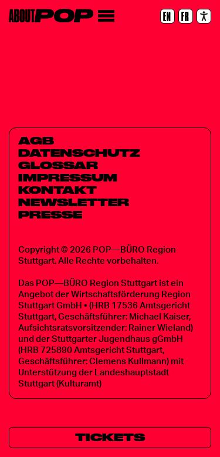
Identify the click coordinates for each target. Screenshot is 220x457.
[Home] (51, 15)
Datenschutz (79, 153)
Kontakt (57, 190)
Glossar (58, 165)
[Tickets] (110, 438)
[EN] (167, 16)
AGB (36, 140)
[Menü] (106, 16)
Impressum (67, 177)
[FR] (185, 16)
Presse (50, 214)
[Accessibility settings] (204, 16)
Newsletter (73, 202)
